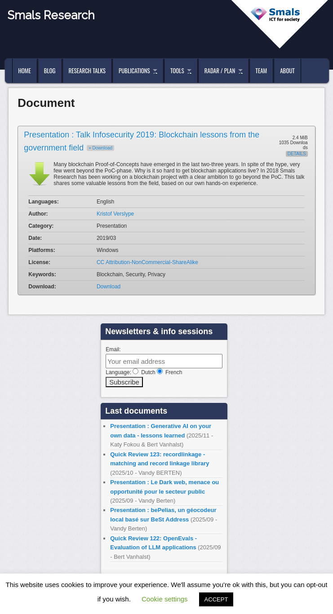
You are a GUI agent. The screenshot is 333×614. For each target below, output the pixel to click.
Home (24, 70)
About (287, 70)
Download (108, 286)
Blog (50, 70)
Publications (134, 70)
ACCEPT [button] (216, 599)
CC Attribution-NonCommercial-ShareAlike (147, 262)
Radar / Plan (219, 70)
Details (297, 153)
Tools (177, 70)
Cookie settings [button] (165, 599)
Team (261, 70)
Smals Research (51, 15)
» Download (100, 148)
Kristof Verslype (115, 214)
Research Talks (87, 70)
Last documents (136, 410)
